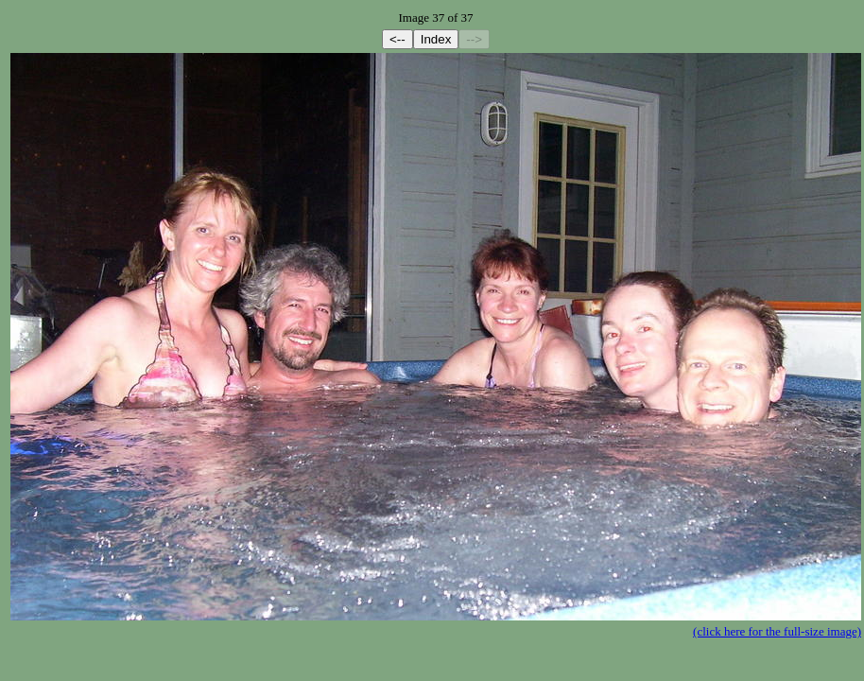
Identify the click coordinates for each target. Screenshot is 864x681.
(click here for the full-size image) (777, 631)
